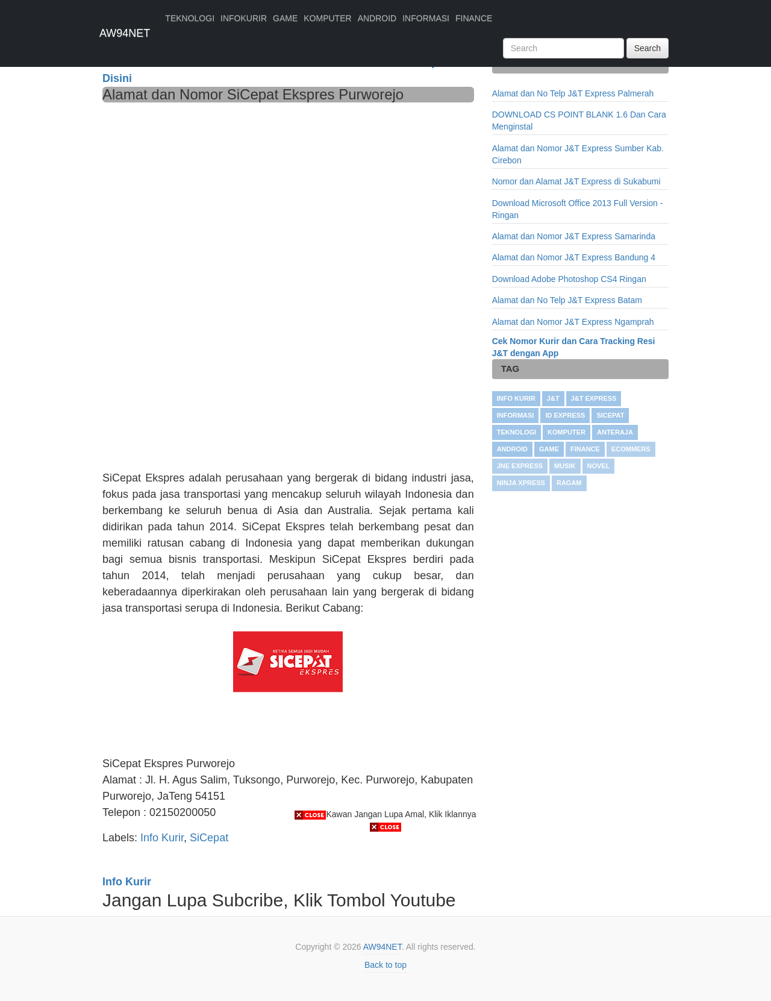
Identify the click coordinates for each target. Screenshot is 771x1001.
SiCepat (610, 415)
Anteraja (615, 432)
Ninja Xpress (521, 482)
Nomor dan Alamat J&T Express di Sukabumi (576, 181)
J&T (553, 398)
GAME (285, 18)
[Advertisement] (288, 192)
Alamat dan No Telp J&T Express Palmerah (573, 93)
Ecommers (631, 449)
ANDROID (377, 18)
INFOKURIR (243, 18)
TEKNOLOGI (189, 18)
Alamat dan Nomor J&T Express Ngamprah (573, 322)
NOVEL (598, 465)
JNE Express (520, 465)
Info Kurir (516, 398)
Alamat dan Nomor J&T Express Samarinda (573, 236)
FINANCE (473, 18)
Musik (564, 465)
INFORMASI (425, 18)
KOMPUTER (327, 18)
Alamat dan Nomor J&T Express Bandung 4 (573, 257)
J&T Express (594, 398)
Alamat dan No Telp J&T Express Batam (567, 300)
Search (647, 48)
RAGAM (569, 482)
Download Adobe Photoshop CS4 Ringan (569, 279)
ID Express (565, 415)
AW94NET (124, 33)
